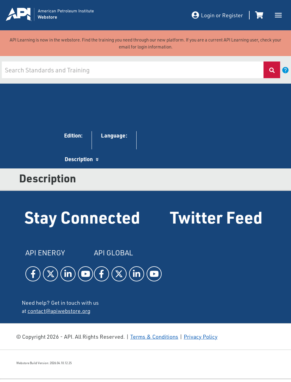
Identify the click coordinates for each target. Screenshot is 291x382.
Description (79, 158)
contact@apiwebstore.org (58, 310)
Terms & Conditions (154, 336)
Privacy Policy (201, 336)
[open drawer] (278, 15)
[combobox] (132, 69)
